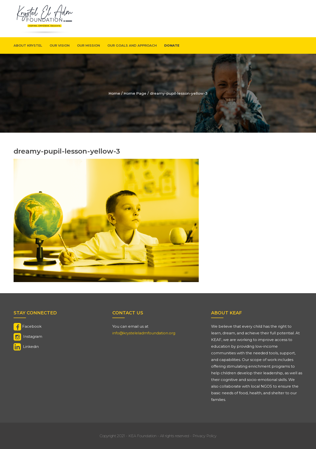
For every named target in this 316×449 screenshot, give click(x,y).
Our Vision (60, 45)
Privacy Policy (205, 435)
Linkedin (31, 346)
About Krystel (28, 45)
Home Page (135, 93)
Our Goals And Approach (132, 45)
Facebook (31, 326)
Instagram (32, 336)
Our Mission (88, 45)
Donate (171, 45)
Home (114, 93)
